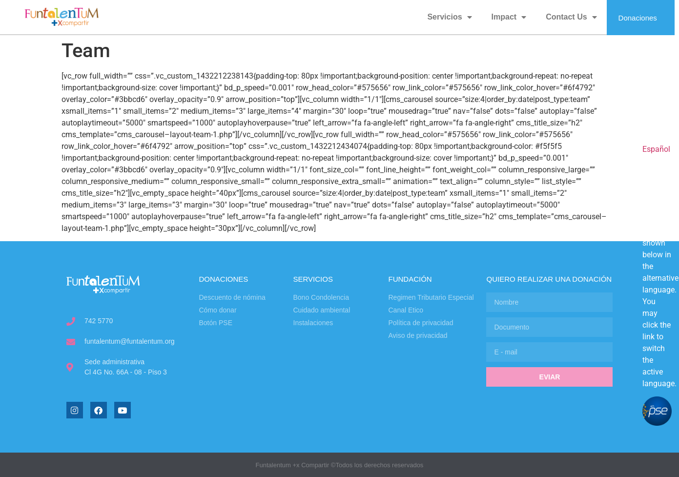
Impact (509, 17)
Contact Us (571, 17)
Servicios (449, 17)
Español (656, 149)
